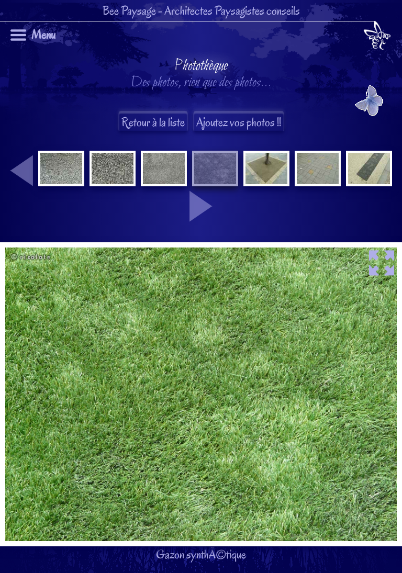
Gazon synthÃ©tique (201, 310)
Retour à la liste (153, 122)
